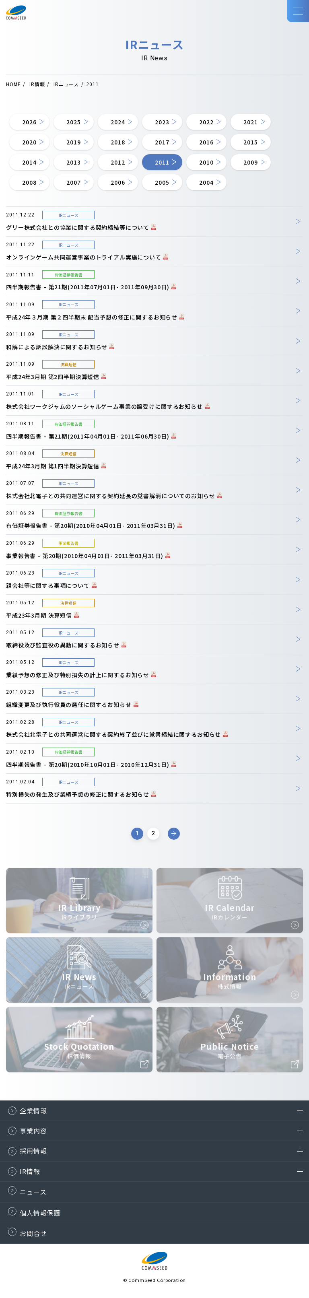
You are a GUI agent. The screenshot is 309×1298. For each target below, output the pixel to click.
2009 (250, 162)
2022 (206, 122)
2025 (73, 122)
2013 (73, 162)
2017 (162, 142)
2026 (29, 122)
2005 (162, 182)
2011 (162, 162)
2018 (118, 142)
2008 (29, 182)
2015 (250, 142)
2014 (29, 162)
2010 (206, 162)
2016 (206, 142)
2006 (118, 182)
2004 (206, 182)
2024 (118, 122)
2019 (73, 142)
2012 (118, 162)
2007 (73, 182)
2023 (162, 122)
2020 (29, 142)
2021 (250, 122)
